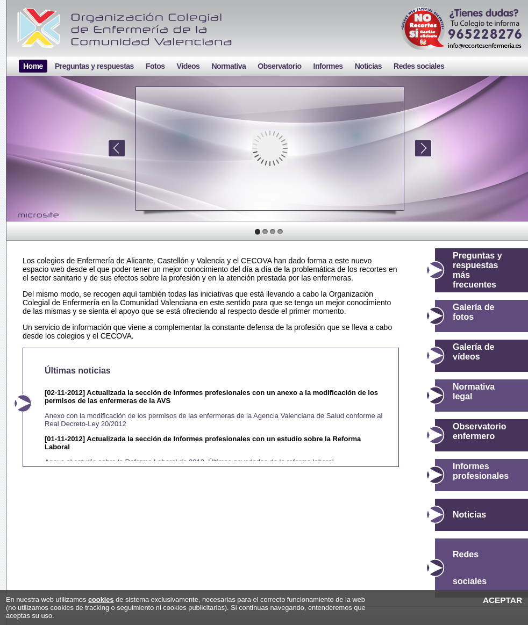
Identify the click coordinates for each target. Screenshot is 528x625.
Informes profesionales (481, 471)
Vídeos (187, 66)
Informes (328, 66)
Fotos (155, 66)
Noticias (368, 66)
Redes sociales (419, 66)
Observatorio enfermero (479, 431)
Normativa (228, 66)
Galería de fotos (473, 312)
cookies (101, 599)
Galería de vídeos (473, 351)
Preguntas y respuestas (94, 66)
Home (33, 66)
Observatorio (279, 66)
